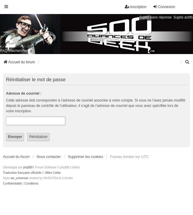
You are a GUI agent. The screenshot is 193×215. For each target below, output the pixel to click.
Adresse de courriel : (23, 93)
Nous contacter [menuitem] (49, 157)
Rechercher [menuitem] (18, 51)
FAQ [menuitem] (3, 51)
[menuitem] (187, 62)
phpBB (27, 167)
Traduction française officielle (22, 172)
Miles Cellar (53, 172)
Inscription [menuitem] (136, 6)
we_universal (19, 178)
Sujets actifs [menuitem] (183, 17)
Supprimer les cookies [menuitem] (85, 157)
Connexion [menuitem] (164, 6)
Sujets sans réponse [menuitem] (155, 17)
